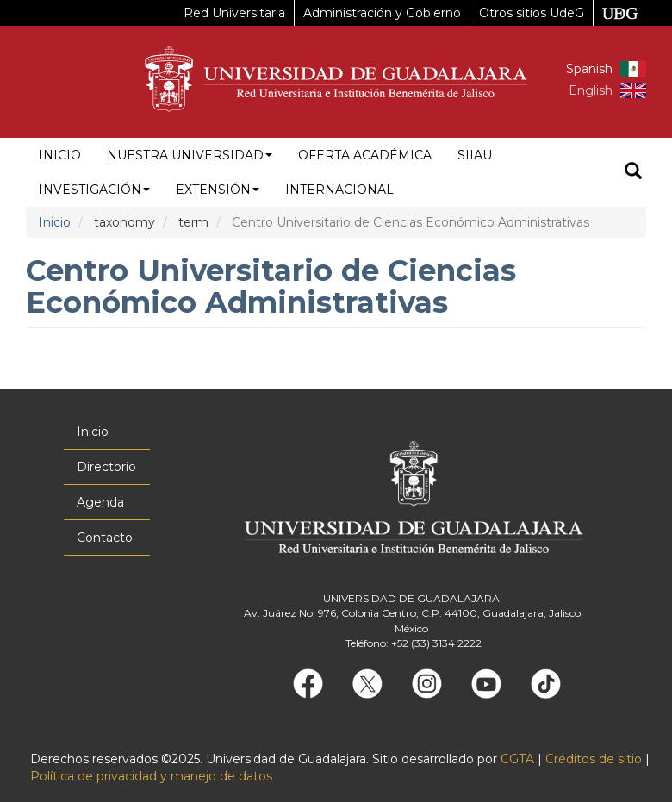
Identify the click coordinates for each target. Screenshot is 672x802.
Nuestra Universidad (189, 155)
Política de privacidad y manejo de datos (151, 776)
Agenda (100, 502)
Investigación (94, 189)
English (591, 90)
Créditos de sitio (593, 759)
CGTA (517, 759)
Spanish (589, 69)
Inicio (60, 155)
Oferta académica (365, 155)
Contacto (105, 537)
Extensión (217, 189)
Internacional (339, 189)
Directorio (106, 467)
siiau (474, 155)
